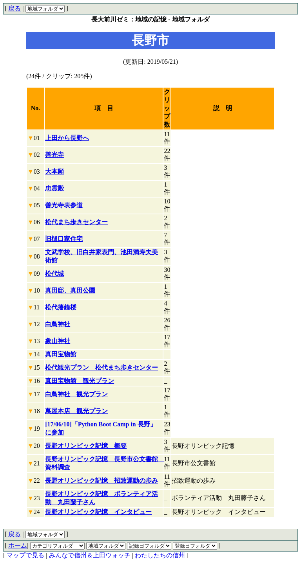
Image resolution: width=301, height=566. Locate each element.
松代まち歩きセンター (76, 222)
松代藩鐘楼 (60, 307)
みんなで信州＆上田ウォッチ (90, 555)
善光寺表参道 (64, 205)
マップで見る (25, 555)
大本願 (54, 171)
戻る (14, 8)
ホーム (17, 545)
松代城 (54, 273)
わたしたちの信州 (160, 555)
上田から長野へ (67, 138)
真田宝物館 (60, 354)
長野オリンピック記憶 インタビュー (98, 512)
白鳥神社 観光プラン (76, 394)
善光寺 (54, 154)
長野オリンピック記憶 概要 (86, 445)
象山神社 (57, 341)
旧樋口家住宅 (64, 238)
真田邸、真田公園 (70, 290)
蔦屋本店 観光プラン (76, 411)
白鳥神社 (57, 324)
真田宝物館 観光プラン (79, 380)
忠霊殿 (54, 188)
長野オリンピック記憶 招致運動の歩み (101, 480)
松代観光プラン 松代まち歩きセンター (101, 367)
